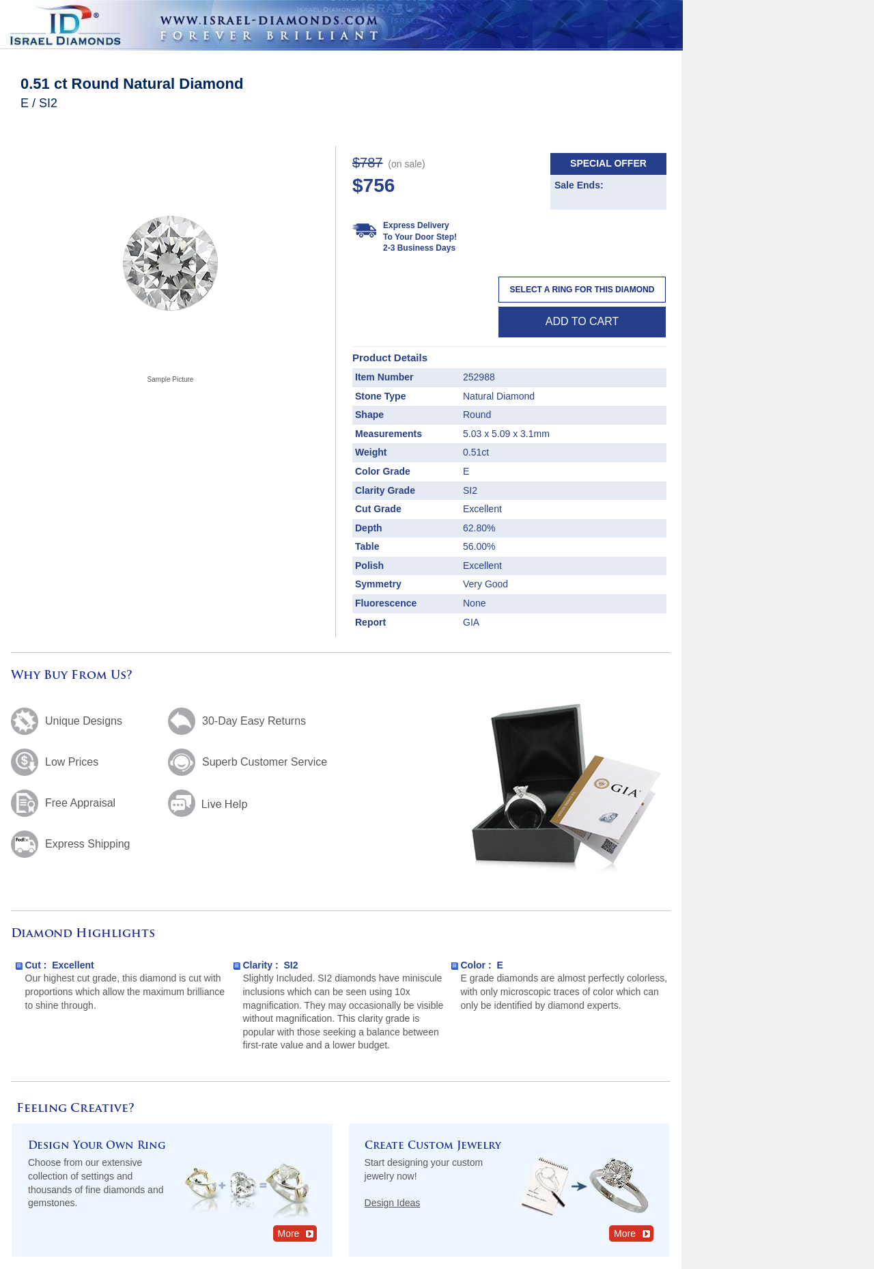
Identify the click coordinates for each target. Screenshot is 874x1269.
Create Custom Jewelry (433, 1146)
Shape (369, 414)
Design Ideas (393, 1202)
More (296, 1233)
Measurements (388, 433)
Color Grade (382, 471)
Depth (368, 527)
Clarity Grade (385, 490)
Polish (369, 565)
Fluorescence (386, 603)
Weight (370, 452)
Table (367, 546)
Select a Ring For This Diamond (582, 289)
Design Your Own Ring (97, 1146)
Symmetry (378, 583)
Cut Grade (378, 508)
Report (370, 622)
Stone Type (380, 396)
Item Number (384, 377)
